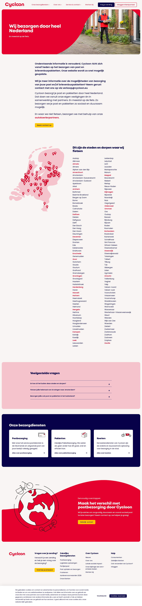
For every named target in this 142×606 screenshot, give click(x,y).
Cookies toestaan (117, 596)
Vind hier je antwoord (45, 574)
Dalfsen (76, 215)
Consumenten (115, 561)
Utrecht (107, 276)
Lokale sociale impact (93, 567)
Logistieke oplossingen (68, 566)
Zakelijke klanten (116, 564)
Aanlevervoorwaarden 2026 (68, 580)
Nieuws (87, 561)
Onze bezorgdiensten (41, 5)
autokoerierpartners (47, 117)
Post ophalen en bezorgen (70, 573)
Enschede (77, 254)
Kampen (76, 332)
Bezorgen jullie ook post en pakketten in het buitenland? (52, 399)
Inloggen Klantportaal (126, 5)
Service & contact (73, 5)
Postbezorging (65, 563)
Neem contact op (44, 125)
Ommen (108, 209)
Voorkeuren (100, 596)
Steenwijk (108, 251)
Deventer (77, 237)
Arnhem (76, 189)
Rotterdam (109, 231)
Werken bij (89, 5)
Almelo (76, 164)
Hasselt (76, 293)
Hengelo (76, 310)
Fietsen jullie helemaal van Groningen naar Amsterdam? (52, 392)
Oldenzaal (108, 206)
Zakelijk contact (87, 526)
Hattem (76, 296)
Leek (75, 340)
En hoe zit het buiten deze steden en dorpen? (48, 384)
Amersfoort (78, 173)
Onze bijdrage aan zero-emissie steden (94, 571)
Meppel (107, 175)
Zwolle (107, 343)
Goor (75, 259)
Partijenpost (64, 569)
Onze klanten (64, 584)
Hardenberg (78, 287)
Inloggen (112, 570)
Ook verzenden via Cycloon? (121, 567)
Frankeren (63, 576)
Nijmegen (108, 192)
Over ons (58, 5)
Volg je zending (106, 5)
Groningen (77, 276)
